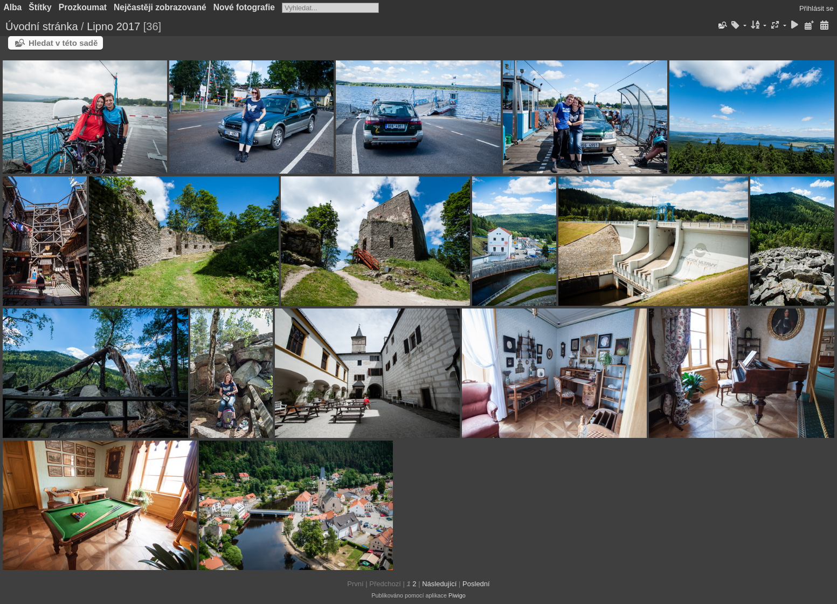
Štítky (40, 7)
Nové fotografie (244, 7)
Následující (439, 584)
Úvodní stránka (41, 26)
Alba (13, 7)
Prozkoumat (83, 7)
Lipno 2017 (113, 26)
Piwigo (457, 595)
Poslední (476, 584)
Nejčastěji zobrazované (160, 7)
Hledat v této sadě (63, 42)
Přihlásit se (816, 8)
